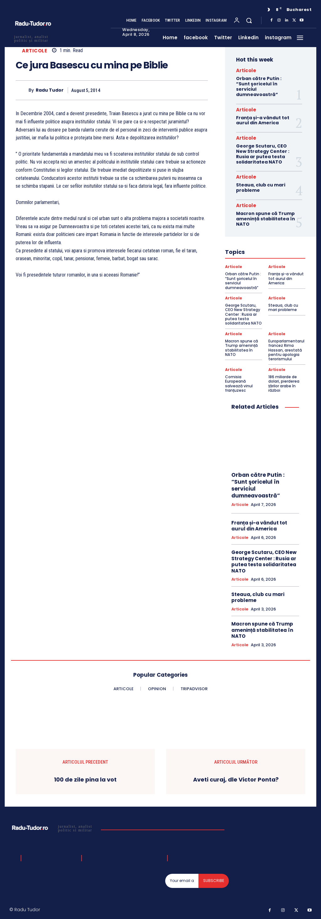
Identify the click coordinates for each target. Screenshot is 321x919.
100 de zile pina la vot (85, 779)
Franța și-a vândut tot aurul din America (262, 120)
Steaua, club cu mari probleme (260, 187)
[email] (182, 881)
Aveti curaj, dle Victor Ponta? (236, 779)
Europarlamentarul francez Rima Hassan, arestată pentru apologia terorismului (286, 350)
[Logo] (53, 828)
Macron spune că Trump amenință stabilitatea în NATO (265, 218)
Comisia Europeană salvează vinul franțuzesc (239, 383)
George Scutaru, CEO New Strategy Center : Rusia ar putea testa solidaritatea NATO (262, 154)
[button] (248, 20)
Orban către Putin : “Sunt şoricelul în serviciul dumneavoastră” (259, 86)
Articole (34, 50)
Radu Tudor (50, 90)
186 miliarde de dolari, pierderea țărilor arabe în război (283, 383)
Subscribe (213, 880)
